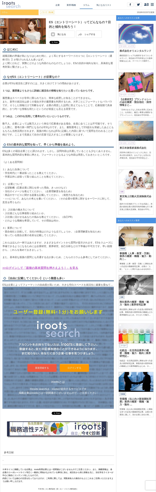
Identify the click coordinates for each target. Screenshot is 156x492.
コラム (86, 5)
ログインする (74, 367)
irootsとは (58, 381)
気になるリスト (103, 5)
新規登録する (42, 367)
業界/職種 (71, 5)
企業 (57, 5)
